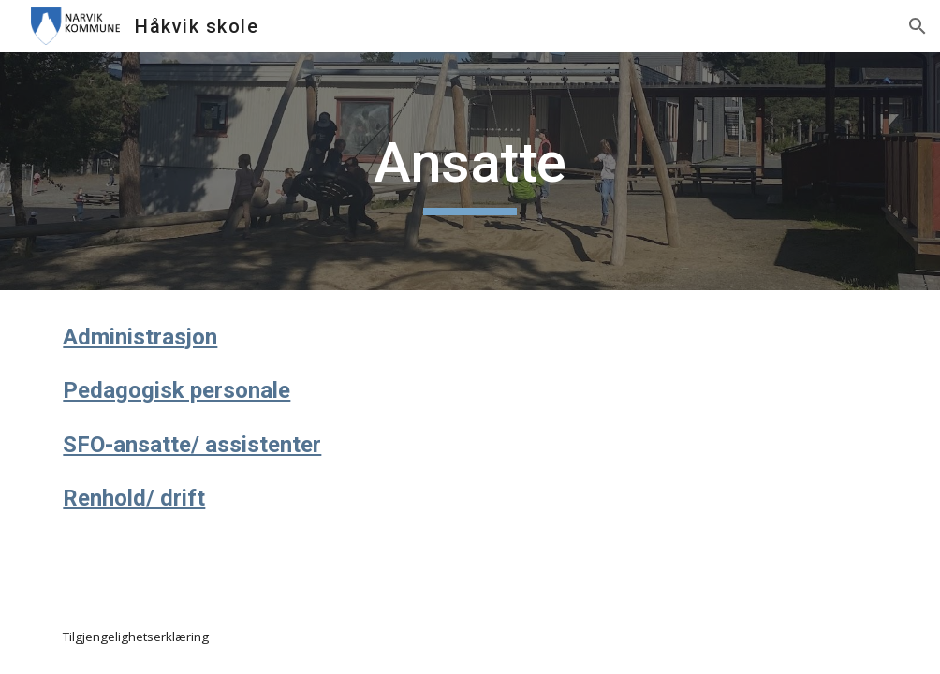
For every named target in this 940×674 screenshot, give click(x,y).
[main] (470, 171)
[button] (917, 26)
